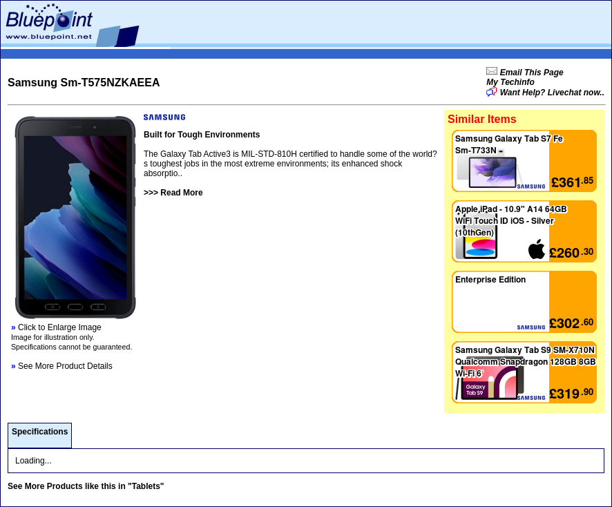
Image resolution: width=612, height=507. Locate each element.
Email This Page (530, 72)
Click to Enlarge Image (56, 327)
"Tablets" (146, 486)
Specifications (40, 432)
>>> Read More (173, 193)
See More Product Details (62, 366)
